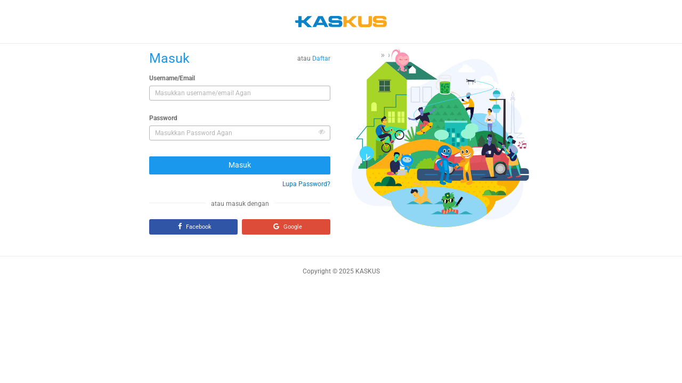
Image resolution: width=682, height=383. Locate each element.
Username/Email (172, 78)
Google (286, 226)
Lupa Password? (306, 184)
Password (163, 118)
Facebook (193, 226)
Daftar (321, 58)
